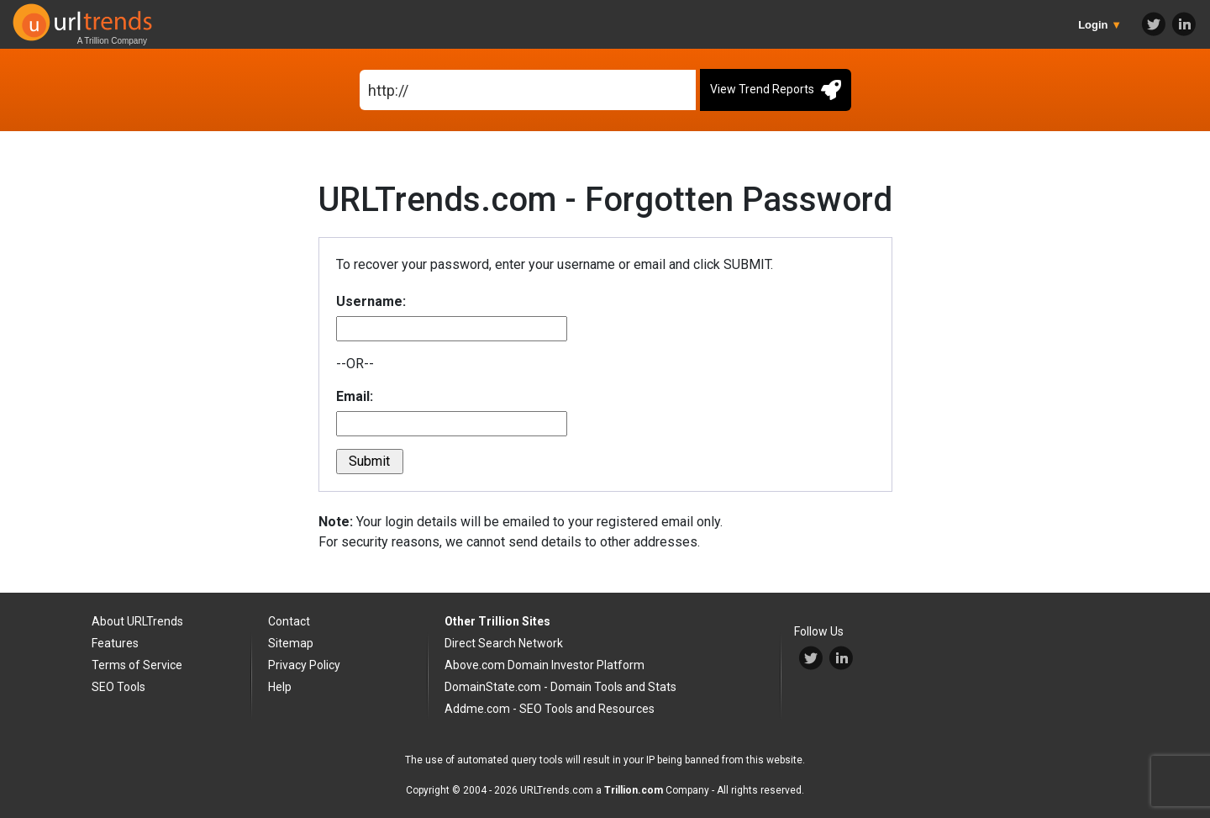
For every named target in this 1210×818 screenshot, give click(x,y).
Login (1100, 24)
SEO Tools (118, 687)
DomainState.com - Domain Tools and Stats (560, 687)
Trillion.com (633, 790)
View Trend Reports (775, 90)
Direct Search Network (504, 643)
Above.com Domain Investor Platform (544, 665)
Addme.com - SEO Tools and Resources (550, 708)
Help (280, 687)
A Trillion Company (112, 40)
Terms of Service (137, 665)
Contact (289, 621)
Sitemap (290, 643)
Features (115, 643)
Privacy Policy (304, 665)
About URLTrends (137, 621)
